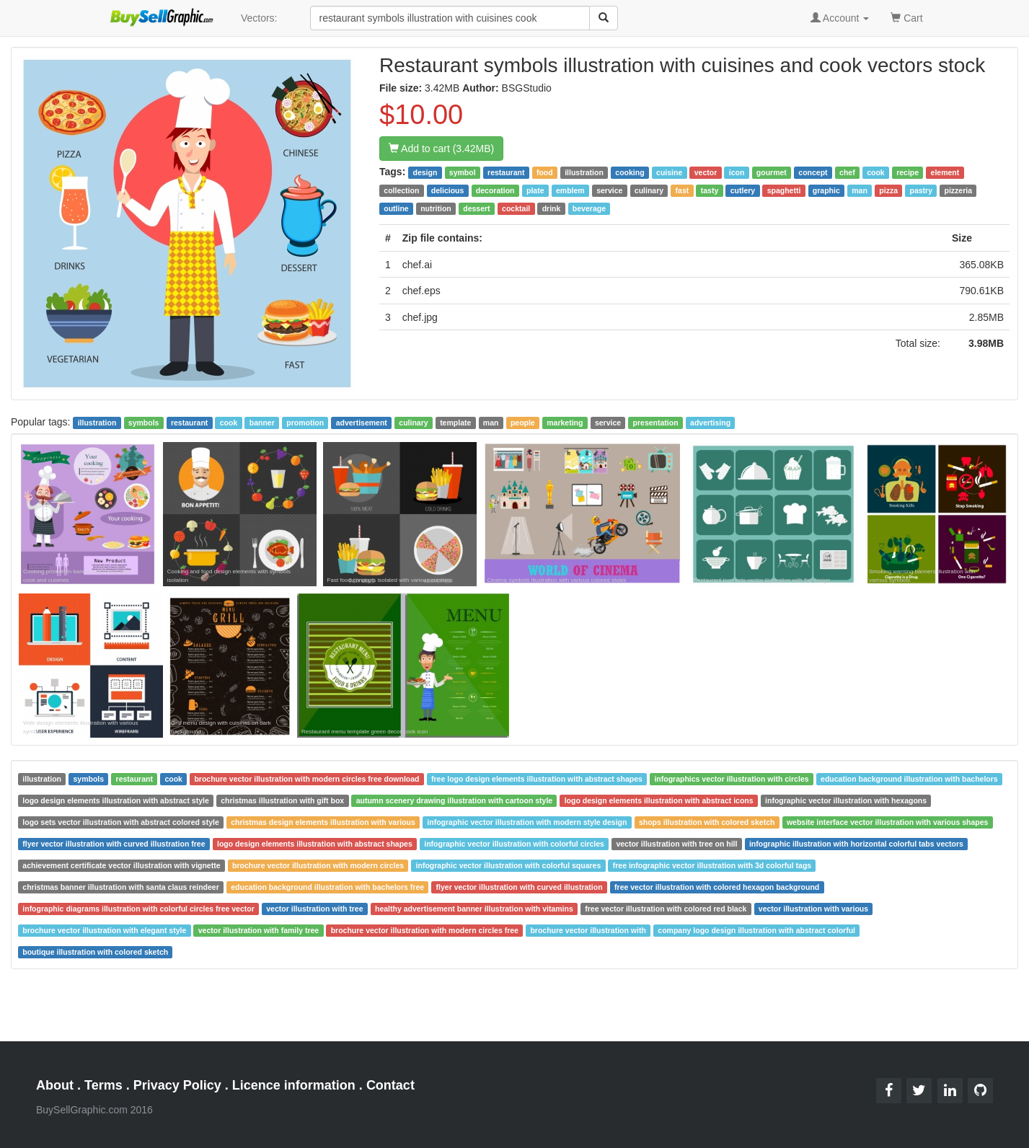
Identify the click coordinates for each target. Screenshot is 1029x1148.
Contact (390, 1085)
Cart (906, 17)
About (55, 1085)
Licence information (293, 1085)
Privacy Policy (177, 1085)
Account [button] (840, 18)
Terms (103, 1085)
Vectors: (259, 18)
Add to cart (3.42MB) (441, 148)
